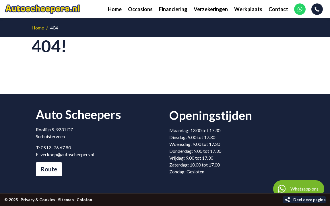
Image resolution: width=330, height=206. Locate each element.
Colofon (84, 199)
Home (38, 27)
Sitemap (66, 199)
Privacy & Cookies (38, 199)
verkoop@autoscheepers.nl (67, 154)
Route (49, 169)
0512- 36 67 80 (56, 147)
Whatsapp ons (296, 188)
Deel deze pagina (309, 199)
